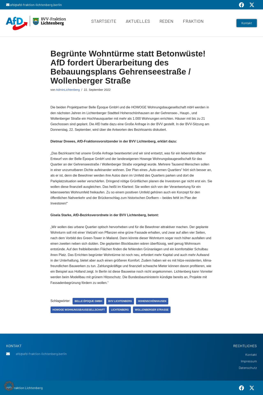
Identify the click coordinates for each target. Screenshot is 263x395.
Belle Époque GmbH (88, 301)
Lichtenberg (120, 309)
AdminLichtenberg (68, 89)
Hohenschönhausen (152, 301)
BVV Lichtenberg (120, 301)
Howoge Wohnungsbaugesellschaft (79, 309)
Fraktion (193, 21)
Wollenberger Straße (151, 309)
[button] (9, 386)
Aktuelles (138, 21)
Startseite (103, 21)
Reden (166, 21)
